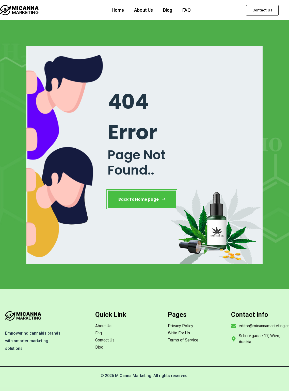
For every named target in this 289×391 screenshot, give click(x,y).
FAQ (186, 10)
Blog (167, 10)
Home (118, 10)
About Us (143, 10)
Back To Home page (141, 199)
